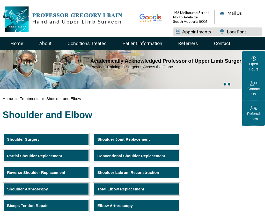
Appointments (196, 31)
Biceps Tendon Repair (27, 205)
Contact (222, 43)
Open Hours (253, 66)
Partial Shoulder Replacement (34, 156)
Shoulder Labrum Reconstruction (128, 172)
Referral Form (253, 116)
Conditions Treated (87, 43)
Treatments (29, 98)
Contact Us (253, 91)
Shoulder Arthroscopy (27, 189)
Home (17, 43)
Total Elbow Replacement (120, 189)
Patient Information (142, 43)
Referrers (188, 43)
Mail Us (234, 13)
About (45, 43)
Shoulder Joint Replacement (123, 139)
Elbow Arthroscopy (115, 205)
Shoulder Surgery (23, 139)
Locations (237, 31)
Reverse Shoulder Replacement (36, 172)
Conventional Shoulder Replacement (131, 156)
